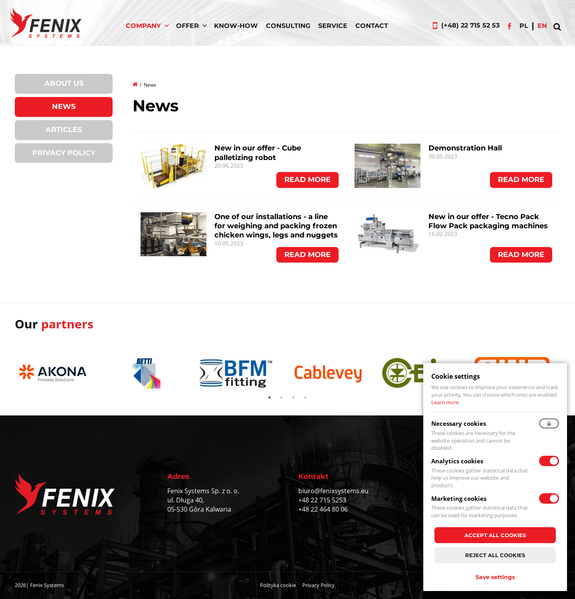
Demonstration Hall (465, 148)
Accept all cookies (495, 535)
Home (136, 84)
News (63, 106)
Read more (307, 179)
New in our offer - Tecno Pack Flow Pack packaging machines (488, 221)
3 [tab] (293, 397)
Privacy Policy (63, 152)
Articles (64, 129)
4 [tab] (305, 397)
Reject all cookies (495, 555)
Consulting (288, 26)
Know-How (236, 26)
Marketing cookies (458, 498)
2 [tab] (282, 397)
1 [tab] (270, 397)
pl (523, 26)
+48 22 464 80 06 (323, 509)
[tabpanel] (57, 374)
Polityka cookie (278, 585)
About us (63, 83)
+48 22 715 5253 (322, 500)
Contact (371, 26)
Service (332, 26)
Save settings (495, 577)
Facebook (510, 26)
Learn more (445, 402)
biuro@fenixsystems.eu (333, 490)
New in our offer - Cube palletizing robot (257, 153)
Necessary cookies (458, 423)
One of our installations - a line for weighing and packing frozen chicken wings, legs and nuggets (276, 226)
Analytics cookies (457, 461)
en (542, 26)
